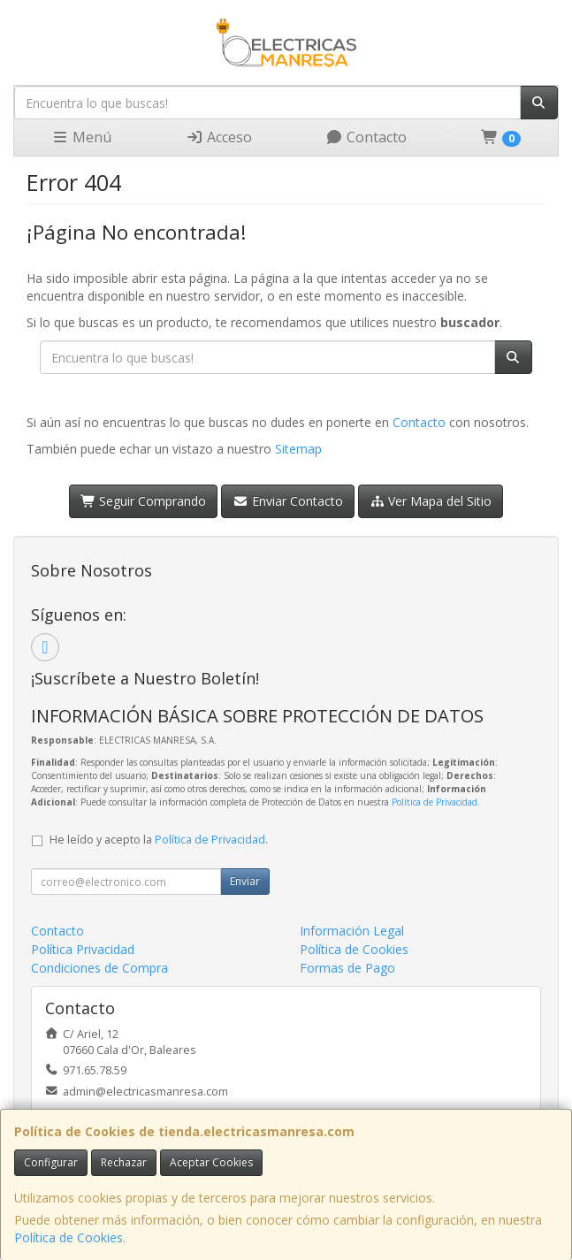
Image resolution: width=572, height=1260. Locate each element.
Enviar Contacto (288, 501)
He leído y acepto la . (159, 839)
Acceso (219, 137)
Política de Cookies (68, 1237)
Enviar (245, 881)
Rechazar (124, 1162)
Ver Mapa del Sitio (431, 501)
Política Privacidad (82, 949)
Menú (81, 137)
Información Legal (352, 930)
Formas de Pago (347, 967)
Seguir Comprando (143, 501)
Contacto (366, 137)
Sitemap (298, 448)
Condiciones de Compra (99, 967)
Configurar (51, 1162)
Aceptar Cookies (211, 1162)
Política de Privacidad (434, 802)
